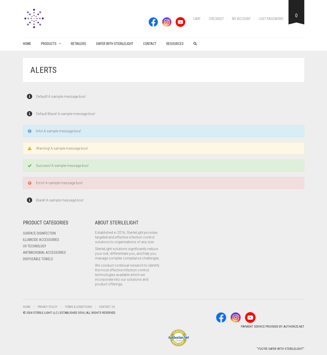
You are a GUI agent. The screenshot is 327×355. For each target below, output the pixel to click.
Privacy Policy (48, 307)
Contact (149, 44)
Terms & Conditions (78, 307)
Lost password (271, 19)
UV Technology (34, 246)
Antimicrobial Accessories (44, 253)
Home (27, 44)
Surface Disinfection (39, 233)
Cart (197, 19)
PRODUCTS (49, 44)
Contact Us (107, 307)
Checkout (216, 19)
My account (241, 19)
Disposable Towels (38, 259)
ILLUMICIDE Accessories (41, 240)
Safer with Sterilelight (114, 44)
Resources (175, 44)
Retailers (78, 44)
